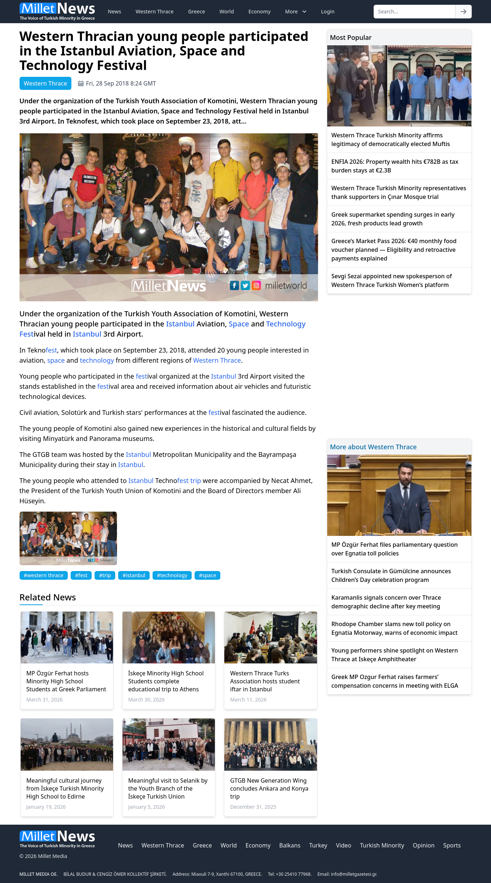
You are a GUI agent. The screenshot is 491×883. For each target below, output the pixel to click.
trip (195, 480)
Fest (27, 334)
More (296, 11)
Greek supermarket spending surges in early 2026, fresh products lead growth (393, 219)
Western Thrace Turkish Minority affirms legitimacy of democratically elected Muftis (391, 139)
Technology (285, 324)
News (114, 11)
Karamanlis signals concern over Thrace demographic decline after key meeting (386, 601)
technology (97, 360)
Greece (196, 11)
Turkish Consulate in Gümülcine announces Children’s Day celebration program (391, 575)
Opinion (423, 845)
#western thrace (44, 575)
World (227, 11)
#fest (81, 575)
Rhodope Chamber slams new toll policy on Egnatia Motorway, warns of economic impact (395, 628)
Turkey (318, 845)
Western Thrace (155, 11)
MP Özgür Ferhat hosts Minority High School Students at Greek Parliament (66, 681)
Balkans (290, 845)
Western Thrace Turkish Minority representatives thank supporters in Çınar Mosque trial (399, 192)
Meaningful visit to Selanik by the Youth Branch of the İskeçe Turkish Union (168, 788)
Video (343, 845)
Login (327, 11)
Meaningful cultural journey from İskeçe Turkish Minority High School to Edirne (65, 788)
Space (239, 324)
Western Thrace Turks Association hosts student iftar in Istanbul (265, 681)
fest (51, 350)
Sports (452, 845)
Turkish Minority (382, 845)
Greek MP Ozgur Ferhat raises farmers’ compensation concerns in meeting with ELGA (395, 681)
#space (207, 575)
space (56, 360)
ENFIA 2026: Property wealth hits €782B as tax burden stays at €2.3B (395, 166)
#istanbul (133, 575)
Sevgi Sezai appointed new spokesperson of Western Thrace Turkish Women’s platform (392, 280)
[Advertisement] (399, 365)
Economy (260, 11)
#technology (172, 575)
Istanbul (180, 324)
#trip (105, 575)
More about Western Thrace (373, 446)
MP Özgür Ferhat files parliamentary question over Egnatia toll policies (395, 549)
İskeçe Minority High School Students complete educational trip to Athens (166, 681)
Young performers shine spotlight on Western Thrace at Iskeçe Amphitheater (395, 654)
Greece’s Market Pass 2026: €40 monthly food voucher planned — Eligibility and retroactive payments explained (394, 249)
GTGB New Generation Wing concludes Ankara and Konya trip (269, 788)
